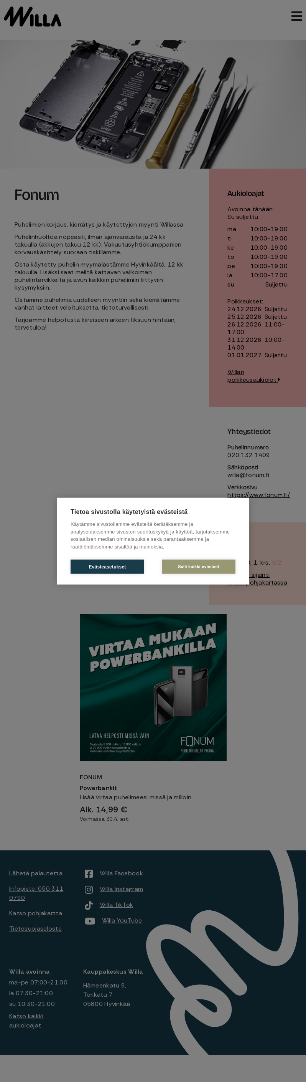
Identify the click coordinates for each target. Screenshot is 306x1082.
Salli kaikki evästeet (198, 566)
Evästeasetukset (107, 566)
